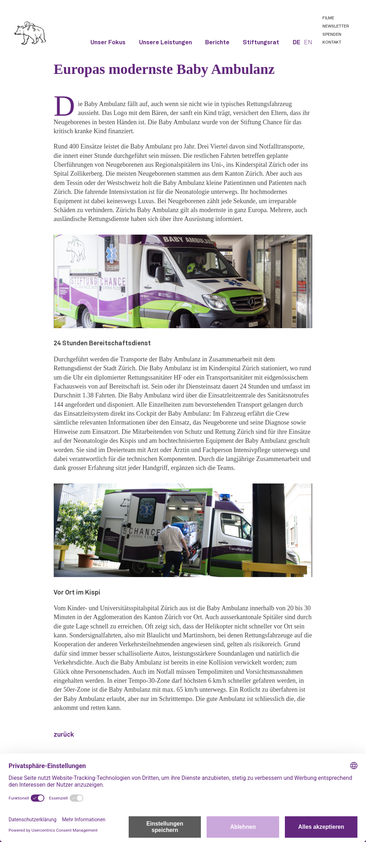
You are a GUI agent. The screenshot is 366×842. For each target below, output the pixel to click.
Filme (328, 18)
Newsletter (335, 26)
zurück (64, 735)
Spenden (331, 34)
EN (308, 43)
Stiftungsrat (261, 43)
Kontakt (331, 42)
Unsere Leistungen (165, 43)
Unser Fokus (107, 43)
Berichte (217, 43)
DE (296, 43)
